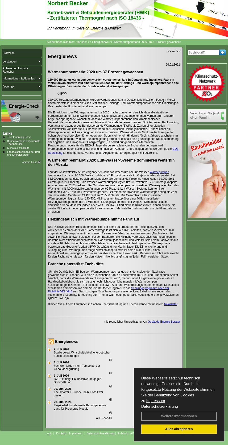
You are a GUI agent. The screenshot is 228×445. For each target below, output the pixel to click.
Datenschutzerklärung (159, 406)
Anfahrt (122, 433)
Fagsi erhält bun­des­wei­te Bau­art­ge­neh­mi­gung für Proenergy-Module (80, 407)
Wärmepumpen (159, 172)
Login (49, 433)
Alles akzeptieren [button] (179, 429)
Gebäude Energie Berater (164, 321)
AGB (133, 433)
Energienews (67, 342)
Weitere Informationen (179, 416)
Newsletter (170, 304)
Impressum (155, 401)
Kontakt (61, 433)
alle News (104, 418)
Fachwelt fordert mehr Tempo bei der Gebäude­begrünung (77, 367)
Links (8, 133)
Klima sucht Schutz (18, 147)
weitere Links (31, 162)
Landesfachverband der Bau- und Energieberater (24, 153)
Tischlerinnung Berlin (19, 137)
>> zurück (174, 51)
